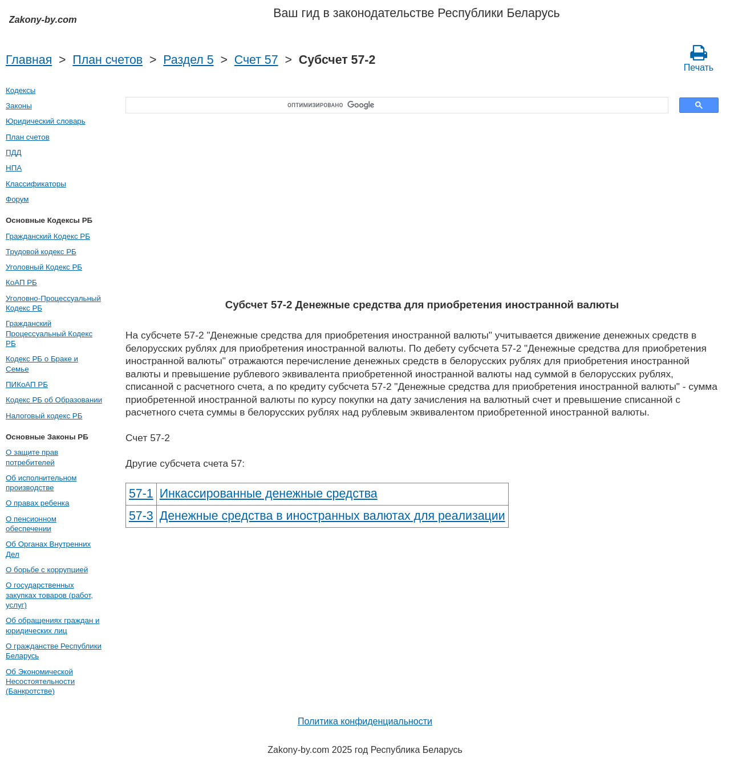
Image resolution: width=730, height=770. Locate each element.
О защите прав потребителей (32, 457)
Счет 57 (256, 60)
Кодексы (20, 90)
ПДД (14, 152)
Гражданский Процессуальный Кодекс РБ (49, 333)
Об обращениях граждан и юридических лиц (53, 625)
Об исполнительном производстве (41, 483)
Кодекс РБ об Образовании (54, 400)
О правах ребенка (37, 503)
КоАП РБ (21, 282)
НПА (14, 168)
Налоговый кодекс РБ (44, 416)
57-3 (141, 516)
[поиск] (392, 105)
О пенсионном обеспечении (31, 524)
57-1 (141, 493)
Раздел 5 (188, 60)
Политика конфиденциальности (365, 721)
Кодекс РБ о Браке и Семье (42, 364)
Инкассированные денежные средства (269, 493)
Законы (19, 105)
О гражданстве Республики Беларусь (54, 651)
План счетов (107, 60)
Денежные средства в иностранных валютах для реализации (332, 516)
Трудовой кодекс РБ (41, 251)
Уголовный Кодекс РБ (44, 267)
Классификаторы (36, 184)
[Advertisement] (422, 207)
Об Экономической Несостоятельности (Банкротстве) (40, 681)
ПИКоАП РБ (27, 384)
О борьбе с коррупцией (47, 569)
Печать (698, 58)
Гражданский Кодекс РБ (48, 236)
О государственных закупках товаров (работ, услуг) (49, 595)
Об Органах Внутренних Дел (48, 549)
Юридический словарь (46, 121)
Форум (17, 199)
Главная (29, 60)
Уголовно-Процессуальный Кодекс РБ (53, 303)
